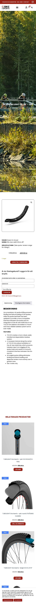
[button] (17, 7)
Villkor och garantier (9, 2)
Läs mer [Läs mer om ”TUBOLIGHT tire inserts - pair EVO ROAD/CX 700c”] (18, 469)
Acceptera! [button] (18, 600)
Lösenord (5, 283)
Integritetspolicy (8, 600)
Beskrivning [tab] (8, 303)
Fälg (8, 98)
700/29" (13, 98)
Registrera (17, 296)
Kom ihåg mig (6, 289)
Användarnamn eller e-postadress (13, 278)
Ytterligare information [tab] (22, 303)
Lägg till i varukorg (19, 262)
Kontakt (26, 2)
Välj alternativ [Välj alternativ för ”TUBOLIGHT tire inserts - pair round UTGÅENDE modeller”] (18, 524)
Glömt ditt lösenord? (8, 296)
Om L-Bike (20, 2)
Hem (4, 98)
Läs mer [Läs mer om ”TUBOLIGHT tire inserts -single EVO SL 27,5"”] (18, 578)
